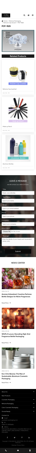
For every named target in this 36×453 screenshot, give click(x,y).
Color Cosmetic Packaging (10, 407)
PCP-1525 (21, 22)
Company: (5, 220)
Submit (18, 251)
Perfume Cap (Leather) (10, 89)
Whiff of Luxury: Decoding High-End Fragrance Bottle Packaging (16, 335)
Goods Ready (6, 411)
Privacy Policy (20, 445)
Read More (6, 93)
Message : (6, 236)
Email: (4, 205)
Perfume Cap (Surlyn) (9, 22)
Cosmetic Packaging (8, 399)
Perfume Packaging (15, 21)
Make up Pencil (7, 126)
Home (5, 21)
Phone (4, 213)
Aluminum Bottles (8, 164)
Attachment (6, 228)
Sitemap (14, 445)
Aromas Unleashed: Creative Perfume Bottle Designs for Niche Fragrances (17, 295)
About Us (4, 392)
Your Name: (6, 197)
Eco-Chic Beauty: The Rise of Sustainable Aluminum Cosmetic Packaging (15, 376)
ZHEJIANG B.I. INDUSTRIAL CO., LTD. (18, 441)
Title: (4, 189)
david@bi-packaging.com (10, 420)
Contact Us (5, 415)
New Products (6, 396)
